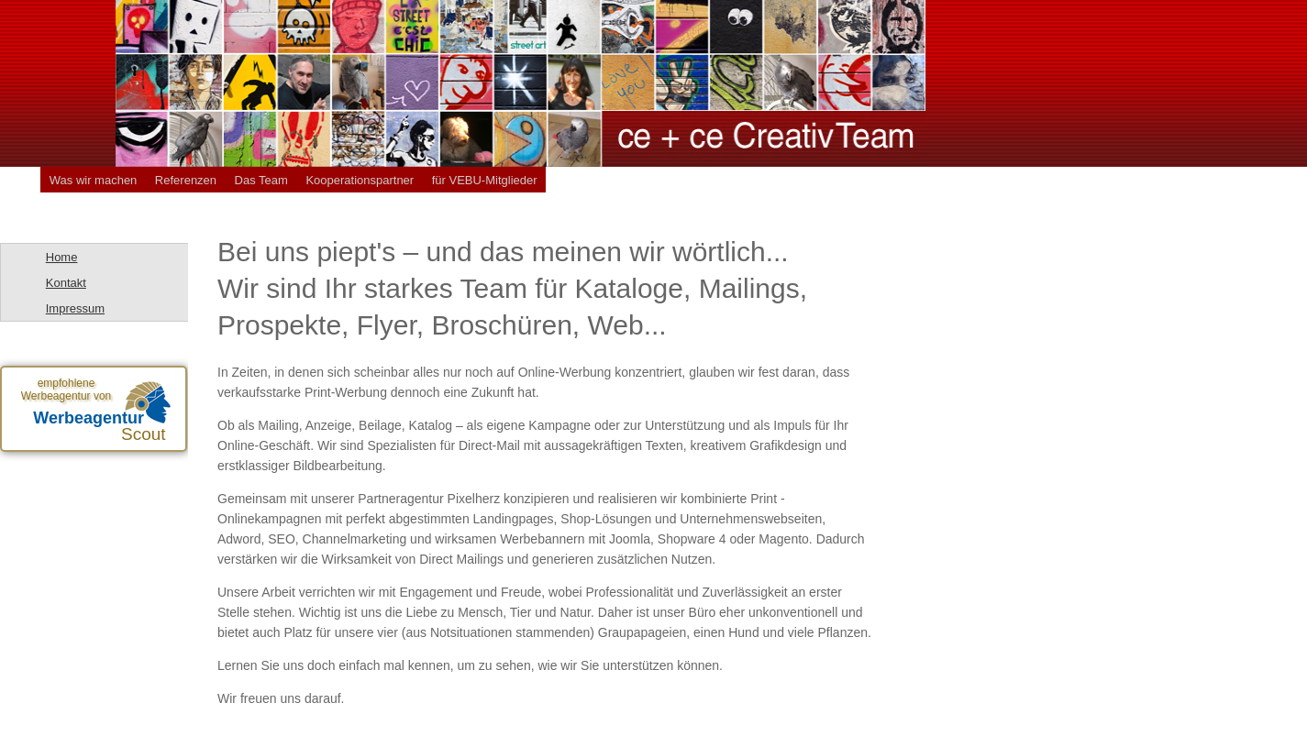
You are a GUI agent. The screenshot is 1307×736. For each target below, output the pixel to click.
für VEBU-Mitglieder (484, 180)
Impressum (75, 308)
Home (62, 257)
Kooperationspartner (359, 180)
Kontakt (66, 283)
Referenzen (185, 180)
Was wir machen (94, 180)
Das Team (261, 180)
